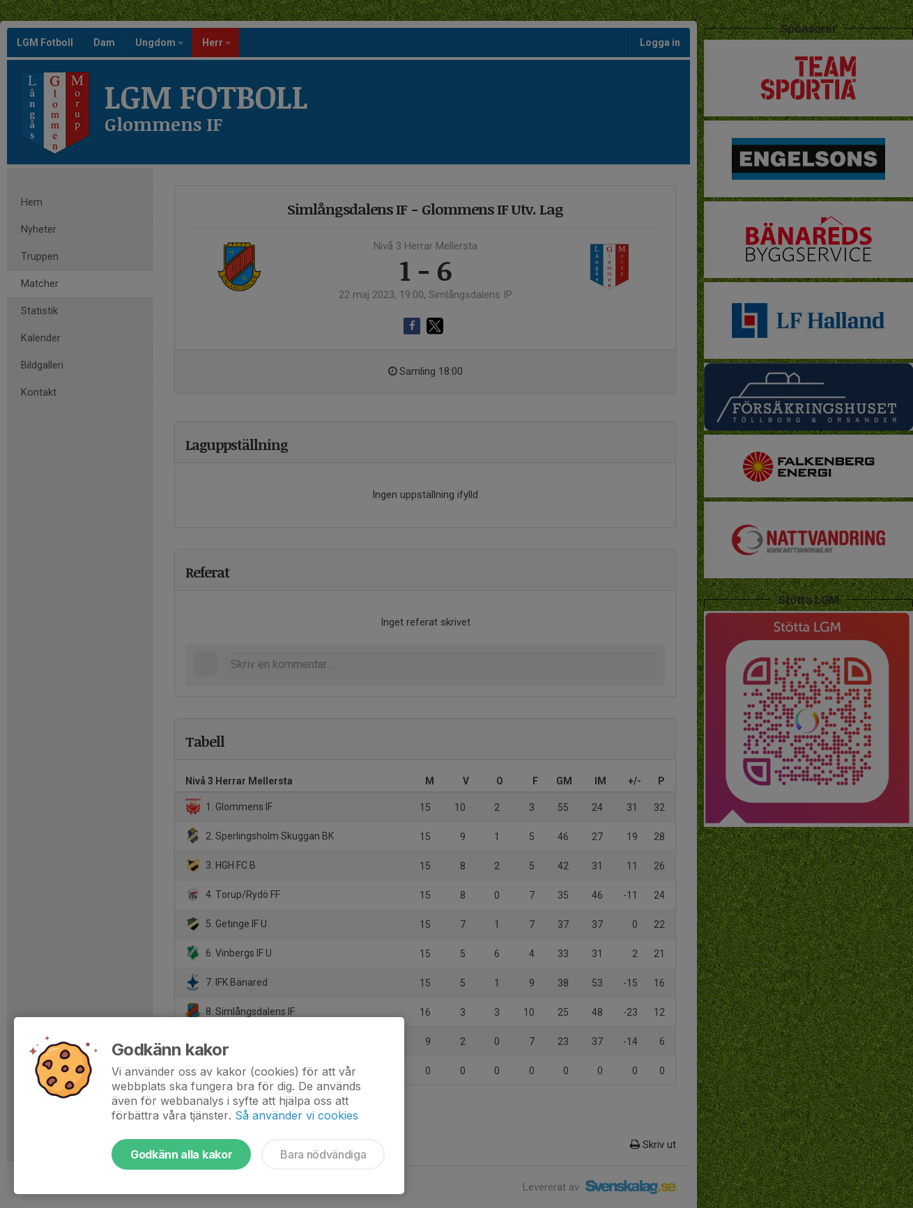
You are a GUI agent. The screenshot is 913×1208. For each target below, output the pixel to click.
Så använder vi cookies (296, 1115)
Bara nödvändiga (323, 1154)
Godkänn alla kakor (181, 1154)
